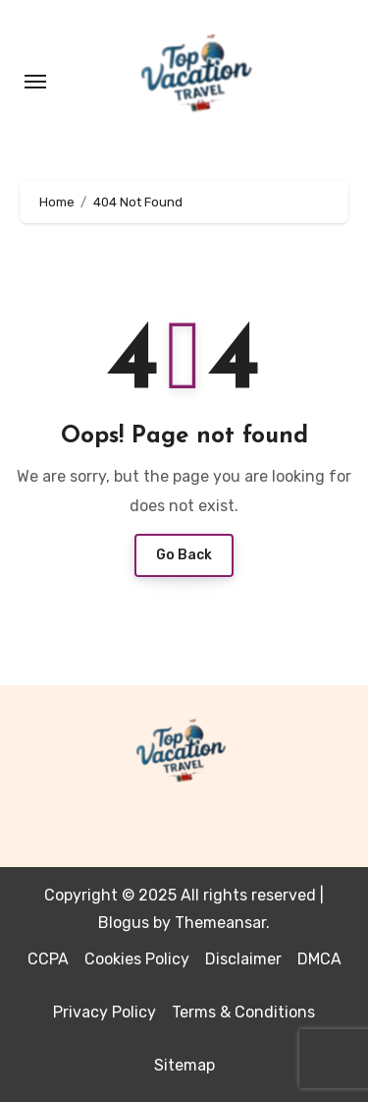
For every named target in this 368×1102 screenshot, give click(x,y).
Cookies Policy (136, 959)
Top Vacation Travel (184, 803)
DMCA (319, 959)
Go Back (184, 555)
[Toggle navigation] (35, 81)
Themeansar (220, 922)
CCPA (48, 959)
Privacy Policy (104, 1012)
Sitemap (184, 1065)
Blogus (123, 922)
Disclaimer (243, 959)
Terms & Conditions (243, 1012)
